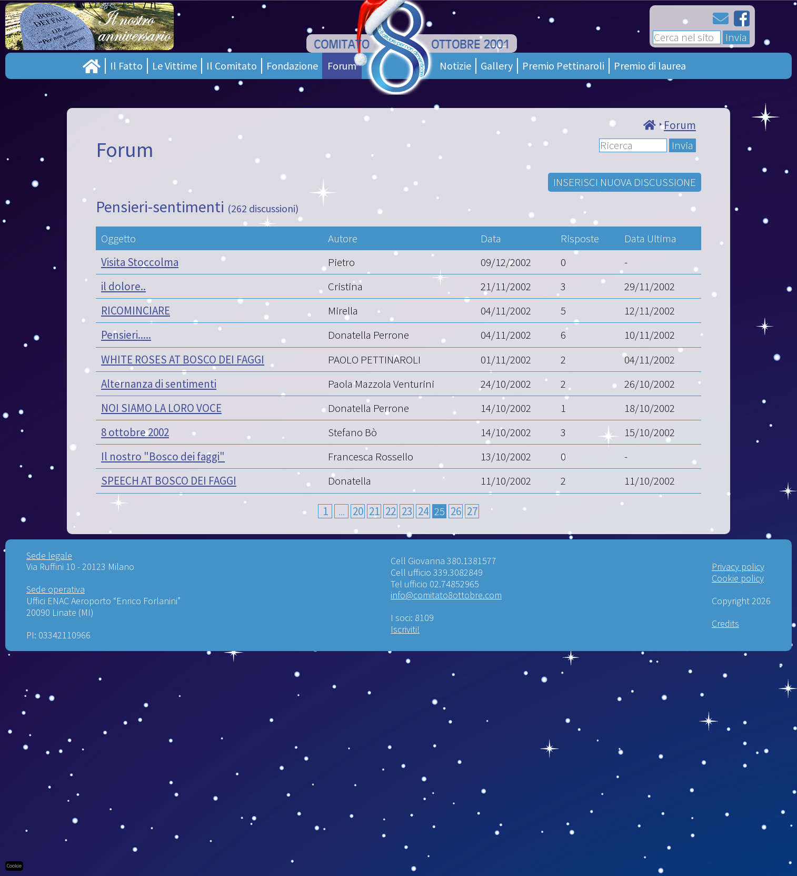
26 (456, 511)
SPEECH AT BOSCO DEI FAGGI (168, 481)
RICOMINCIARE (135, 310)
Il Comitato (231, 65)
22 (390, 511)
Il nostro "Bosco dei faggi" (163, 456)
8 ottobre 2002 (135, 432)
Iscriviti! (405, 629)
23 (407, 511)
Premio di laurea (650, 65)
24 (423, 511)
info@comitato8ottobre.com (446, 595)
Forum (341, 65)
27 (472, 511)
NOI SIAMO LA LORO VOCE (161, 408)
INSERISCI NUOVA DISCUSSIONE (624, 182)
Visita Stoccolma (139, 262)
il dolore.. (123, 286)
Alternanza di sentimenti (158, 384)
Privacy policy (738, 566)
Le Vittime (174, 65)
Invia (736, 37)
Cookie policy (738, 578)
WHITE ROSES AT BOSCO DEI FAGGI (182, 359)
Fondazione (292, 65)
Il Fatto (126, 65)
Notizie (455, 65)
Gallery (497, 65)
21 (374, 511)
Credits (725, 623)
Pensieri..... (126, 335)
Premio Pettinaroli (563, 65)
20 (358, 511)
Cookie (14, 865)
